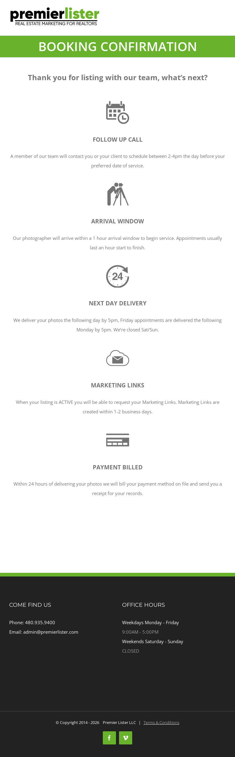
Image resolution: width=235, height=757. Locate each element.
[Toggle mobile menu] (222, 26)
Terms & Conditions (161, 722)
